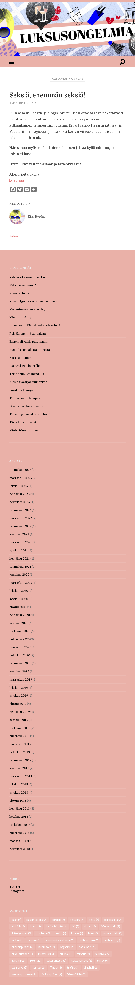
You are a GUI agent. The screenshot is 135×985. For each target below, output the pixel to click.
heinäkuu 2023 (19, 494)
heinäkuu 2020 (19, 615)
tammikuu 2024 (20, 470)
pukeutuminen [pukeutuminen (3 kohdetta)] (22, 954)
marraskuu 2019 (20, 680)
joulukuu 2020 (19, 575)
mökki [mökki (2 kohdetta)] (17, 940)
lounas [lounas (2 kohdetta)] (77, 933)
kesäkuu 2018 (18, 817)
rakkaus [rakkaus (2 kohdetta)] (83, 954)
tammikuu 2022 (20, 526)
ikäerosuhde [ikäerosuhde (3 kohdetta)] (110, 926)
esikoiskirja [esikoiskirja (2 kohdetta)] (112, 919)
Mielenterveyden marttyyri (28, 309)
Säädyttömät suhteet (24, 430)
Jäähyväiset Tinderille (24, 366)
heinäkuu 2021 (19, 558)
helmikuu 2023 (19, 502)
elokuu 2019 (17, 704)
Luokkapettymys (21, 390)
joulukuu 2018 (19, 768)
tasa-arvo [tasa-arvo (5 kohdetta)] (19, 967)
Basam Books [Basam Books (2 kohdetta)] (36, 919)
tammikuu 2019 (20, 760)
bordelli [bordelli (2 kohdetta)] (58, 919)
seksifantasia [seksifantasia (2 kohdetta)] (56, 960)
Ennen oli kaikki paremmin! (28, 342)
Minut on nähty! (20, 317)
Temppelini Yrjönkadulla (26, 374)
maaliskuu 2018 (20, 841)
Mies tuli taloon (20, 358)
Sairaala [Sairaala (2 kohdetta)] (18, 960)
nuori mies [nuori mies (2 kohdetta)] (46, 947)
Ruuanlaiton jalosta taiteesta (29, 350)
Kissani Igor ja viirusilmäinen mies (33, 301)
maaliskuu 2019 (20, 744)
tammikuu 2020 (20, 663)
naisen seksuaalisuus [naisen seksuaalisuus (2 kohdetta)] (59, 940)
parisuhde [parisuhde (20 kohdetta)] (87, 947)
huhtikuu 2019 (19, 736)
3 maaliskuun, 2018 (23, 103)
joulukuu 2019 (19, 671)
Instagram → (18, 891)
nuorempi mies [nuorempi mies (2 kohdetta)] (22, 947)
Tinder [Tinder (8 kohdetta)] (56, 967)
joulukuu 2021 (19, 534)
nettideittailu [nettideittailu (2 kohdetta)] (88, 940)
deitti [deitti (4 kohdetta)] (94, 919)
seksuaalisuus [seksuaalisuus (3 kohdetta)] (81, 960)
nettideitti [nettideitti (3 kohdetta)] (112, 940)
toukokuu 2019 (19, 728)
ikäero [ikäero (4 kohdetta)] (90, 926)
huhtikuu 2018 (19, 833)
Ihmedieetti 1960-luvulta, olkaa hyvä (35, 325)
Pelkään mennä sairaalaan (27, 333)
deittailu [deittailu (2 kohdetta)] (77, 919)
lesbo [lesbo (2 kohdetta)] (61, 933)
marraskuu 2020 (20, 583)
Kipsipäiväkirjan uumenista (28, 382)
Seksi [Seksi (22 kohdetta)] (35, 960)
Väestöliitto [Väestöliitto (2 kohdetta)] (76, 974)
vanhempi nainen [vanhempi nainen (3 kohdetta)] (24, 974)
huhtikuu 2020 (19, 639)
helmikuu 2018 (19, 849)
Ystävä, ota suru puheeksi (27, 277)
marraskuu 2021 (20, 542)
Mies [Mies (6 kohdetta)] (93, 933)
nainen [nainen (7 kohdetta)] (33, 940)
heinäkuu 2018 (19, 808)
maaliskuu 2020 (20, 647)
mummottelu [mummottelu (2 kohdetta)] (112, 933)
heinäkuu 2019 (19, 712)
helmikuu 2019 (19, 752)
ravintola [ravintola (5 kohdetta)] (102, 954)
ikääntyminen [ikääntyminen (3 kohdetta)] (21, 933)
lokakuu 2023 (18, 486)
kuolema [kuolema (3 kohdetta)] (43, 933)
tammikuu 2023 (20, 510)
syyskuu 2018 (18, 792)
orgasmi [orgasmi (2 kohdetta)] (67, 947)
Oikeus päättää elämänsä (26, 406)
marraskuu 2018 (20, 776)
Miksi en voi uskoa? (22, 285)
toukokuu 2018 (19, 825)
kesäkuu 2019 (18, 720)
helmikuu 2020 (19, 655)
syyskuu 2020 (18, 599)
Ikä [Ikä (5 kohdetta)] (75, 926)
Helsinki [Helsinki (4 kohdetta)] (18, 926)
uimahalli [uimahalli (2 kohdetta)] (91, 967)
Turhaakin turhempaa (24, 398)
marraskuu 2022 (20, 518)
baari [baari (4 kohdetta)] (16, 919)
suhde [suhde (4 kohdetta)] (102, 960)
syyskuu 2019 (18, 696)
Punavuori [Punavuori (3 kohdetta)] (46, 954)
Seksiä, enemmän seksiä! (50, 95)
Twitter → (16, 887)
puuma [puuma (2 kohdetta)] (65, 954)
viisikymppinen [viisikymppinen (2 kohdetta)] (51, 974)
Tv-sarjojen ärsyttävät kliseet (30, 414)
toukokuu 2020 (19, 631)
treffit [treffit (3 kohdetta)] (72, 967)
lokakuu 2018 (18, 784)
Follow (13, 236)
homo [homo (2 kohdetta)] (35, 926)
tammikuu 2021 (20, 567)
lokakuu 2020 (18, 591)
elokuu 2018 (17, 801)
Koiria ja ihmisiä (20, 293)
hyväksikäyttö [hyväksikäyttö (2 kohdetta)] (56, 926)
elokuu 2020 (17, 607)
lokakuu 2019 (18, 688)
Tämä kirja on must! (23, 422)
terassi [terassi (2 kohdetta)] (38, 967)
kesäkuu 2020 (18, 623)
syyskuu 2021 (18, 550)
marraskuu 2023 (20, 478)
